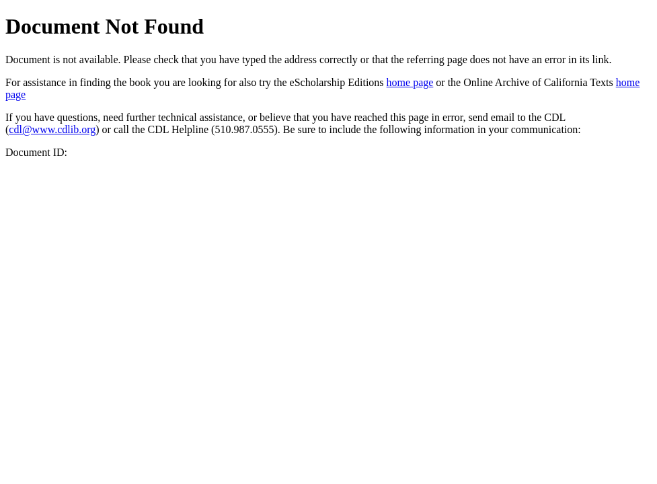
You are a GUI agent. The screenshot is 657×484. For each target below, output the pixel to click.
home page (410, 82)
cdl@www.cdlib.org (52, 129)
